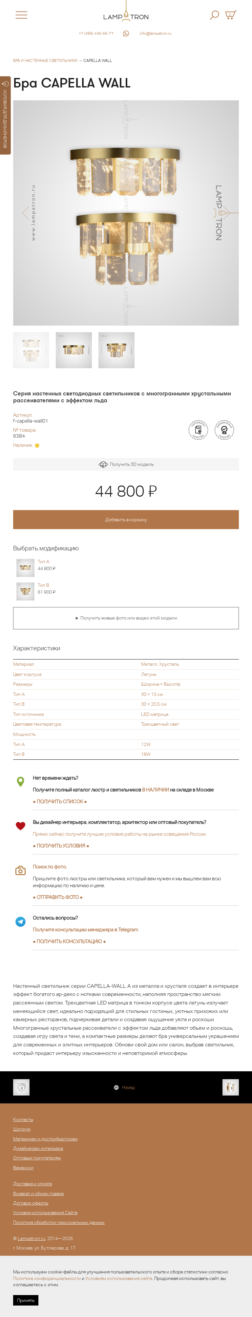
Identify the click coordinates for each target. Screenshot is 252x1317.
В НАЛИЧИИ (155, 789)
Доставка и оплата (32, 1183)
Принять (25, 1300)
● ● (69, 941)
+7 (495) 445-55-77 (96, 33)
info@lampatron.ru (156, 33)
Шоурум (22, 1129)
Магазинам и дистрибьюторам (45, 1138)
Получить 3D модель (126, 464)
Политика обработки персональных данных (59, 1222)
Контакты (23, 1119)
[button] (25, 213)
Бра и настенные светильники (45, 60)
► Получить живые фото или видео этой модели (126, 617)
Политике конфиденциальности (47, 1278)
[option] (126, 213)
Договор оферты (30, 1203)
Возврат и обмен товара (38, 1193)
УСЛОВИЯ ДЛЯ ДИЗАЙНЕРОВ (5, 114)
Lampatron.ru (31, 1238)
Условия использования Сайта (45, 1212)
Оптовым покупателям (37, 1157)
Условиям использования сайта (118, 1278)
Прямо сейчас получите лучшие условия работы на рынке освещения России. (120, 834)
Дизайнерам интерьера (38, 1148)
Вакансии (23, 1167)
